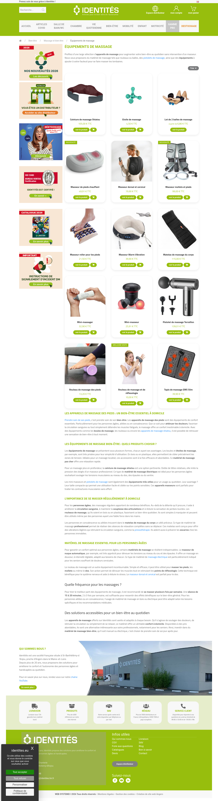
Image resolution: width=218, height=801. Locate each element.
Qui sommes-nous (121, 739)
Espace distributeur (124, 764)
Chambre (76, 26)
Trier (193, 68)
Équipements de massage (82, 41)
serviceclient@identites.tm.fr (40, 778)
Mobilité (128, 26)
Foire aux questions (122, 746)
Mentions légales (106, 794)
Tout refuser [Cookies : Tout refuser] (20, 778)
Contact (143, 753)
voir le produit (81, 130)
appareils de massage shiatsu (156, 431)
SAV (141, 742)
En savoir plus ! (27, 687)
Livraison (143, 739)
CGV (114, 742)
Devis (115, 753)
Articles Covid (41, 26)
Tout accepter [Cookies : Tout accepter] (20, 772)
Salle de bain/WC (59, 26)
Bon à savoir (145, 749)
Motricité (157, 26)
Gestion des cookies (125, 794)
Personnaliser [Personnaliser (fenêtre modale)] (20, 784)
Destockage (189, 26)
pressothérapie (142, 530)
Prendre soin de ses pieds (77, 420)
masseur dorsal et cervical (142, 574)
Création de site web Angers (150, 794)
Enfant (142, 26)
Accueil (26, 26)
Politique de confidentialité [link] (20, 792)
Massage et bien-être (53, 41)
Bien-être (112, 26)
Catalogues (118, 749)
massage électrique (158, 557)
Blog (141, 746)
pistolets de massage (154, 58)
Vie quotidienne (94, 26)
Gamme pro (172, 26)
